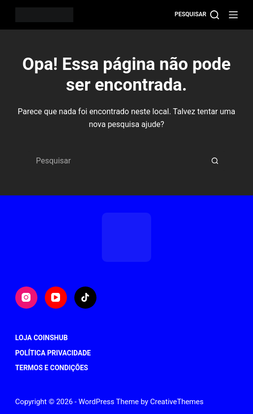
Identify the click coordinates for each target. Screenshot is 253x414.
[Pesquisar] (197, 15)
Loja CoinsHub (41, 338)
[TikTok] (85, 298)
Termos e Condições (51, 368)
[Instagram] (26, 298)
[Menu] (233, 14)
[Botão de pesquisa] (215, 161)
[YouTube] (56, 298)
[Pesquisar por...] (116, 161)
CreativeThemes (177, 401)
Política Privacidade (53, 353)
